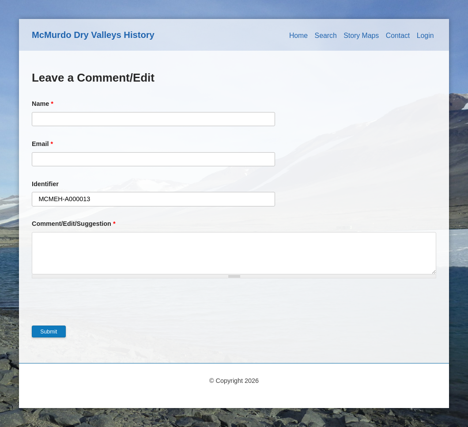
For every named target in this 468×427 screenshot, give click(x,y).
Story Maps (361, 35)
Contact (398, 35)
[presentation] (99, 308)
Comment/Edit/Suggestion (74, 223)
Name (42, 103)
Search (326, 35)
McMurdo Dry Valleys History (93, 35)
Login (425, 35)
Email (42, 143)
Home (298, 35)
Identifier (45, 183)
